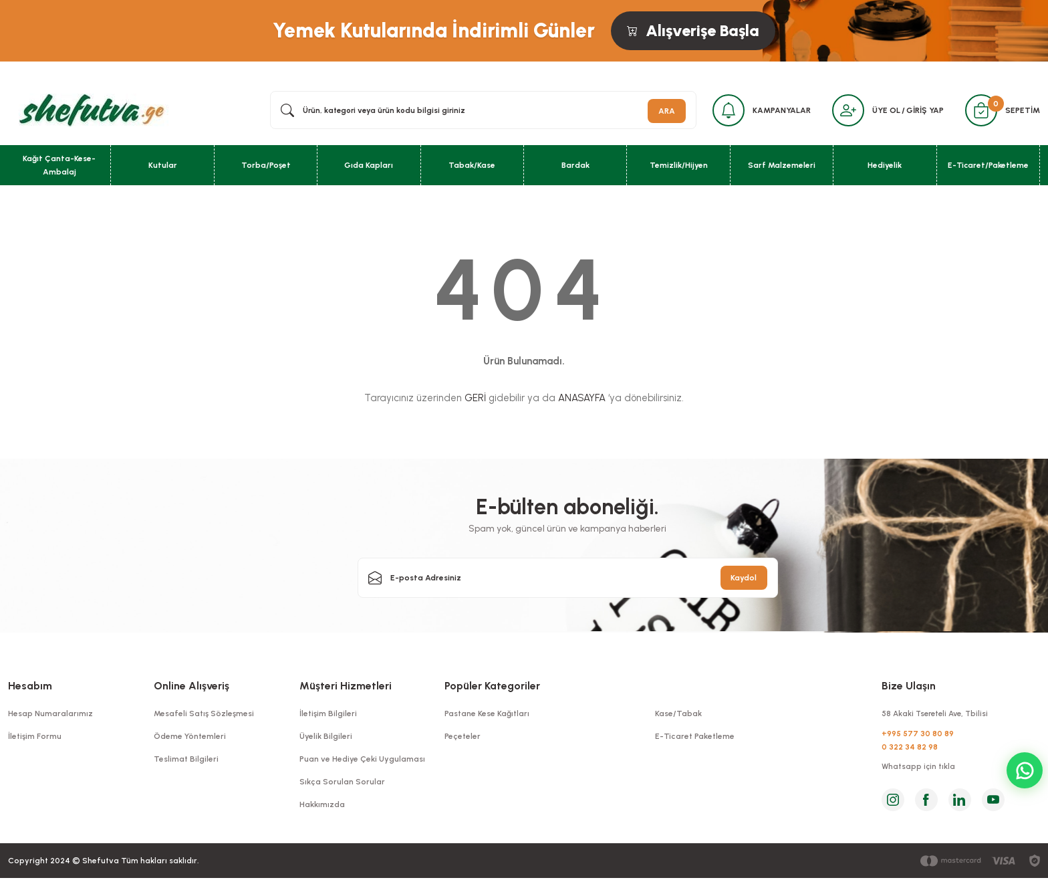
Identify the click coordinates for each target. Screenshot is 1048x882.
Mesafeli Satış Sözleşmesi (204, 715)
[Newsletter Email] (568, 580)
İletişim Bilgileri (328, 715)
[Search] (479, 111)
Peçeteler (462, 738)
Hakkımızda (322, 806)
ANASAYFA (582, 400)
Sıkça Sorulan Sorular (342, 783)
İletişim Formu (34, 738)
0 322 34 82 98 (910, 749)
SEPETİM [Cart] (1022, 111)
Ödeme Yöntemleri (190, 738)
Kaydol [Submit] (744, 579)
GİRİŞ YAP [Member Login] (922, 111)
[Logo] (89, 110)
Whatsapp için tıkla (919, 770)
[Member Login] (844, 111)
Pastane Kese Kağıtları (486, 715)
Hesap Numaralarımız (50, 715)
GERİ (475, 400)
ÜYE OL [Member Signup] (884, 111)
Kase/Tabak (678, 715)
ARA (658, 111)
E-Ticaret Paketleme (695, 738)
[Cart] (979, 111)
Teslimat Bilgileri (186, 761)
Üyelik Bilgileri (325, 738)
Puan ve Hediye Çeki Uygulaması (362, 761)
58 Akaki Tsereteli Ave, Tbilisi (938, 715)
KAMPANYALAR (776, 111)
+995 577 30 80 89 (918, 736)
